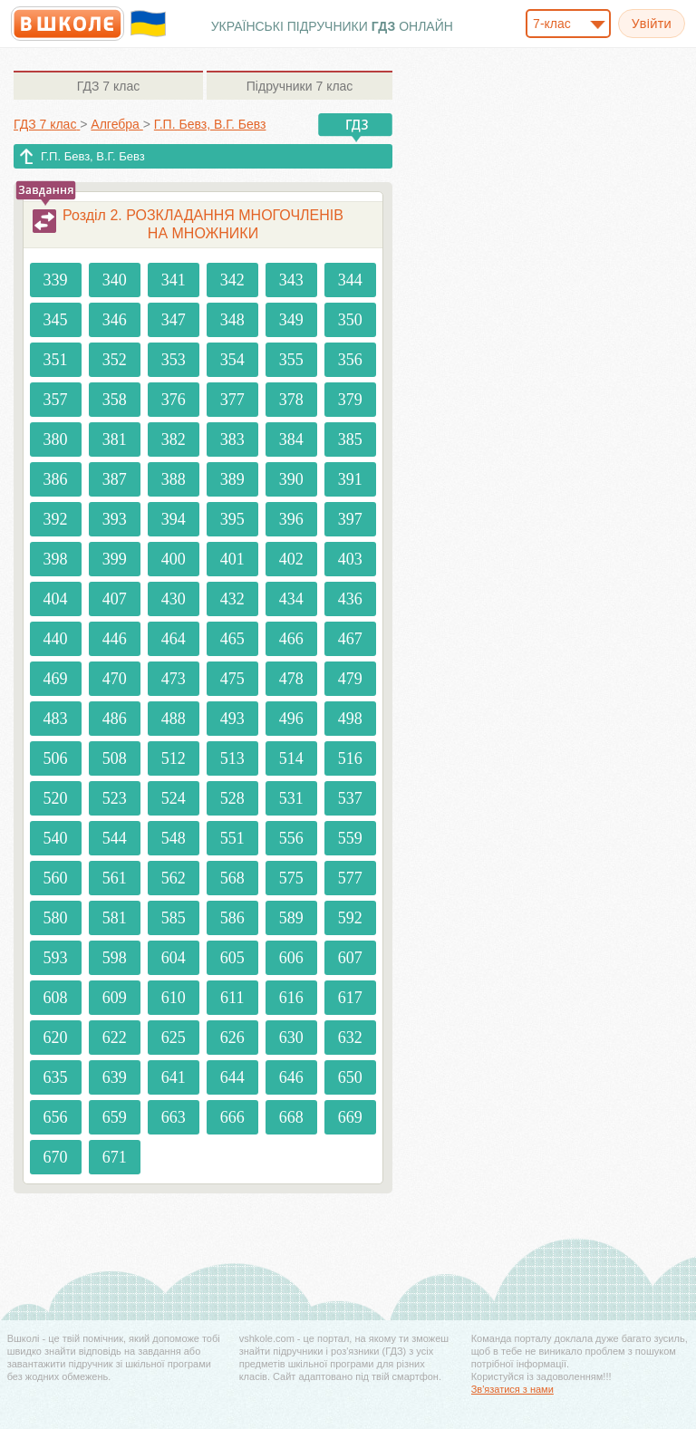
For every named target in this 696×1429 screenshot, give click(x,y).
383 (232, 439)
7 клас (108, 86)
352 (114, 360)
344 (350, 280)
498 (350, 719)
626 (232, 1037)
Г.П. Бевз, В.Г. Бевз (93, 156)
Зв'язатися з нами (512, 1389)
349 (291, 320)
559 (350, 838)
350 (350, 320)
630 (291, 1037)
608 (56, 998)
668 (291, 1117)
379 (350, 400)
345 (56, 320)
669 (350, 1117)
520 (56, 798)
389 (232, 479)
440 (56, 639)
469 (56, 679)
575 (291, 878)
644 (232, 1077)
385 (350, 439)
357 (56, 400)
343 (291, 280)
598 (114, 958)
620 (56, 1037)
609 (114, 998)
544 (114, 838)
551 (232, 838)
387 (114, 479)
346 (114, 320)
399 (114, 559)
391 (350, 479)
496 (291, 719)
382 (173, 439)
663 (173, 1117)
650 (350, 1077)
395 (232, 519)
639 (114, 1077)
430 (173, 599)
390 (291, 479)
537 (350, 798)
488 (173, 719)
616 (291, 998)
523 (114, 798)
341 (173, 280)
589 (291, 918)
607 (350, 958)
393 (114, 519)
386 (56, 479)
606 (291, 958)
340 (114, 280)
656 (56, 1117)
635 (56, 1077)
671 (114, 1157)
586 (232, 918)
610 (173, 998)
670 (56, 1157)
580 (56, 918)
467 (350, 639)
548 (173, 838)
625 (173, 1037)
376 (173, 400)
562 (173, 878)
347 (173, 320)
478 (291, 679)
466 (291, 639)
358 (114, 400)
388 (173, 479)
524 (173, 798)
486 (114, 719)
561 (114, 878)
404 (56, 599)
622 (114, 1037)
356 (350, 360)
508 (114, 758)
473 (173, 679)
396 (291, 519)
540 (56, 838)
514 (291, 758)
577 (350, 878)
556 (291, 838)
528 (232, 798)
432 (232, 599)
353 (173, 360)
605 (232, 958)
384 (291, 439)
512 (173, 758)
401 (232, 559)
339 (56, 280)
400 (173, 559)
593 (56, 958)
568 (232, 878)
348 (232, 320)
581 (114, 918)
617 (350, 998)
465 (232, 639)
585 (173, 918)
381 (114, 439)
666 (232, 1117)
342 (232, 280)
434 (291, 599)
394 (173, 519)
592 (350, 918)
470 (114, 679)
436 (350, 599)
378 (291, 400)
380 (56, 439)
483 (56, 719)
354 (232, 360)
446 (114, 639)
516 (350, 758)
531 (291, 798)
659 (114, 1117)
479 (350, 679)
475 (232, 679)
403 (350, 559)
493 (232, 719)
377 (232, 400)
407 (114, 599)
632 (350, 1037)
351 (56, 360)
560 (56, 878)
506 (56, 758)
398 (56, 559)
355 (291, 360)
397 (350, 519)
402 (291, 559)
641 (173, 1077)
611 (232, 998)
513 (232, 758)
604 (173, 958)
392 (56, 519)
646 (291, 1077)
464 (173, 639)
